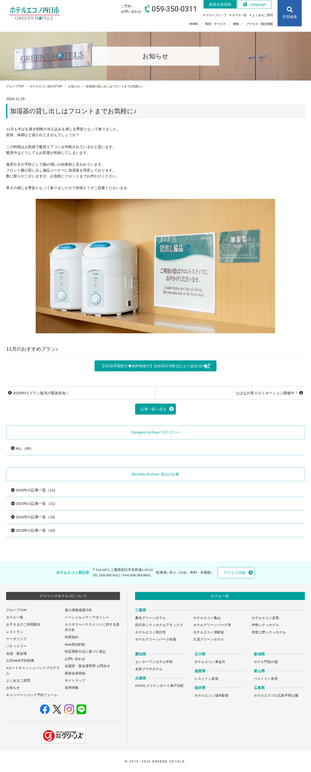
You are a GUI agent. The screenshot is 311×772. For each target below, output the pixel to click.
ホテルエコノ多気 (265, 618)
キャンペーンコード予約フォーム (31, 695)
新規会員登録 (75, 673)
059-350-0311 (109, 575)
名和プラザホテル (148, 669)
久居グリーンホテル (208, 639)
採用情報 (71, 688)
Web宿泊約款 (75, 644)
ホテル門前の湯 (266, 662)
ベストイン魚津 (266, 679)
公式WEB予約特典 (20, 660)
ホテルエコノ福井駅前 (211, 695)
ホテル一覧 (14, 617)
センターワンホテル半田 (154, 662)
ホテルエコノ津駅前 (208, 632)
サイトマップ (75, 680)
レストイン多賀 (206, 679)
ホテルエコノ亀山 (207, 618)
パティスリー (16, 646)
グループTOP (15, 86)
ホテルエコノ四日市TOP (46, 86)
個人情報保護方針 (78, 610)
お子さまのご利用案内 (23, 624)
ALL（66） (22, 448)
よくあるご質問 (18, 680)
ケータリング (16, 639)
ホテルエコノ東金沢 (209, 662)
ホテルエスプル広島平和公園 (276, 695)
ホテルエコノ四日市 (150, 632)
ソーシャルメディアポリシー (87, 617)
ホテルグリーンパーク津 (212, 625)
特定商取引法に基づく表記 (85, 651)
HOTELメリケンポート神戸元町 (159, 686)
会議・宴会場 (16, 653)
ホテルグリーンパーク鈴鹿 (155, 639)
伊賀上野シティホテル (269, 632)
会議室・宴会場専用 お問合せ (87, 666)
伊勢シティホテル (265, 625)
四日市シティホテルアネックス (159, 625)
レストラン (14, 632)
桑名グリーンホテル (150, 618)
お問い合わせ (75, 659)
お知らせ (74, 86)
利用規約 (71, 637)
